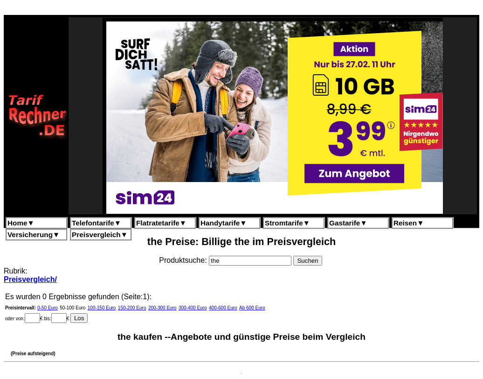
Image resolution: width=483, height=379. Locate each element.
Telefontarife (96, 223)
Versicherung (33, 235)
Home (20, 223)
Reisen (408, 223)
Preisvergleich (100, 235)
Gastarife (348, 223)
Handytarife (223, 223)
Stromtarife (287, 223)
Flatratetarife (161, 223)
